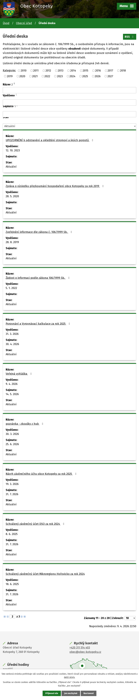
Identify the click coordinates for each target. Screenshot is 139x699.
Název (8, 84)
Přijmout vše (51, 693)
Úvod (6, 23)
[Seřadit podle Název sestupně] (14, 84)
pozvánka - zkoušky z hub (25, 423)
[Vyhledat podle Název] (69, 90)
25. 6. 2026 (12, 444)
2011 (36, 70)
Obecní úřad (24, 23)
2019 (10, 76)
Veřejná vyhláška (19, 373)
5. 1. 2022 (11, 288)
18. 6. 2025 (12, 584)
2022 (47, 76)
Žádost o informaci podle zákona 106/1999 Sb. (38, 278)
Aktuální (11, 166)
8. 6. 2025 (12, 534)
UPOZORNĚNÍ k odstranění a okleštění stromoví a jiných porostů (50, 140)
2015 (85, 70)
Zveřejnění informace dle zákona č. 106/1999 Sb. (39, 232)
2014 (73, 70)
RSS (130, 36)
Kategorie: (9, 70)
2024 (72, 76)
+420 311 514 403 (80, 647)
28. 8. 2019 (12, 242)
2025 (85, 76)
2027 (110, 76)
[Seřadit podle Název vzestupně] (14, 83)
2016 (98, 70)
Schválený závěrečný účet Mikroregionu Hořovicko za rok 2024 (45, 574)
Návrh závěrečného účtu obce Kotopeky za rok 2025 (42, 474)
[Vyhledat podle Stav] (69, 126)
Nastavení (88, 693)
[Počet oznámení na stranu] (130, 618)
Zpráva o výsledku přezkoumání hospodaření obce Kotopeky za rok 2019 (55, 186)
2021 (35, 76)
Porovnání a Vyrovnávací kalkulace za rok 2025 (38, 323)
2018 (123, 70)
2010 (23, 70)
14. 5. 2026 (12, 394)
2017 (110, 70)
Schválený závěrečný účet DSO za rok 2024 (36, 524)
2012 (48, 70)
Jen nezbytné (70, 693)
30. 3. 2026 (12, 434)
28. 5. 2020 (12, 196)
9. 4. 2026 (12, 384)
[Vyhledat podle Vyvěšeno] (69, 102)
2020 (22, 76)
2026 (98, 76)
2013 (60, 70)
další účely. (69, 677)
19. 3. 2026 (12, 484)
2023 (60, 76)
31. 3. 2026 (12, 334)
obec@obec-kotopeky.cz (85, 652)
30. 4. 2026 (12, 344)
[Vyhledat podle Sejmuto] (69, 114)
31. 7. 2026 (12, 494)
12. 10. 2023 (13, 150)
